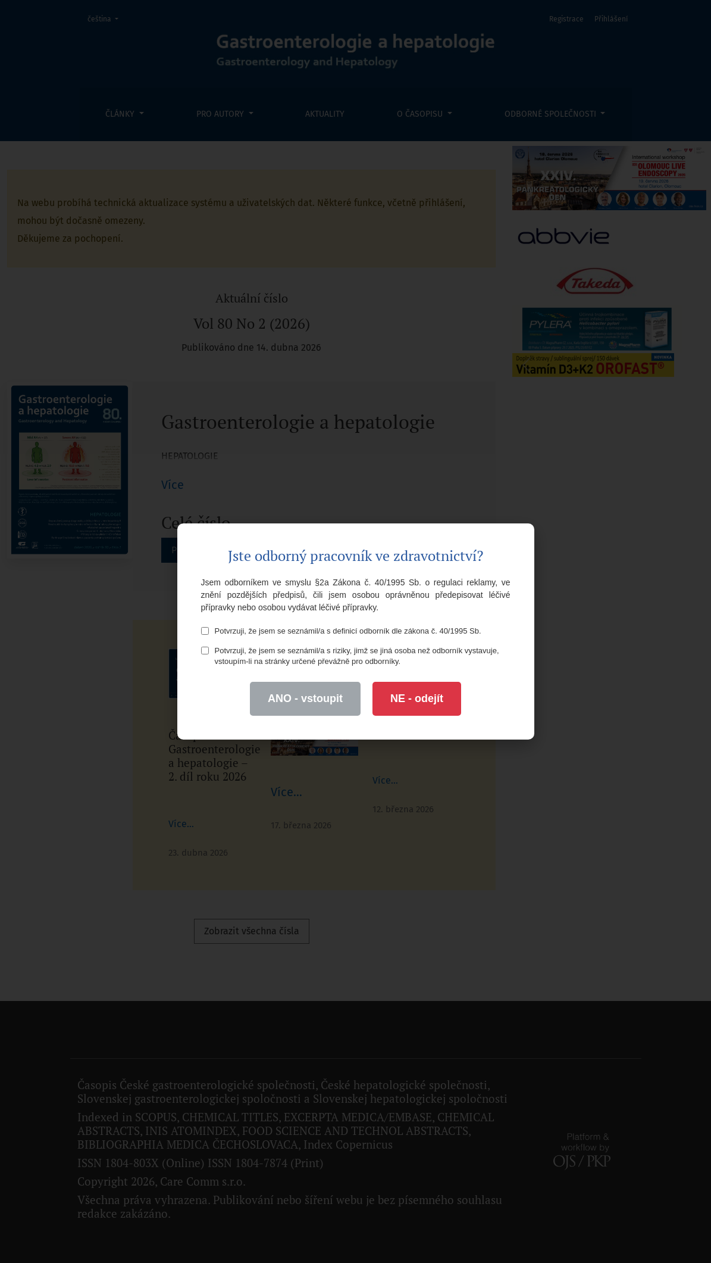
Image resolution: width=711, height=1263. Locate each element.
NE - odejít (416, 698)
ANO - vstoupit (305, 698)
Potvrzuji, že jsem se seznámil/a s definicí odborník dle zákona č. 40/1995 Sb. (341, 630)
